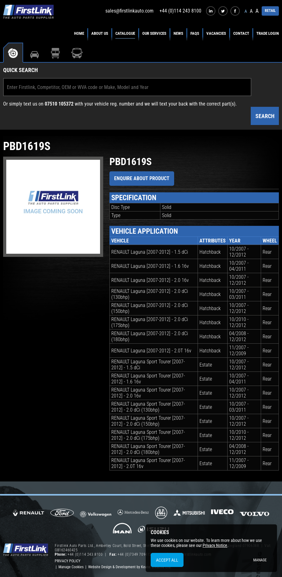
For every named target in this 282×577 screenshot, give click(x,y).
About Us (99, 33)
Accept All (167, 560)
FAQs (194, 33)
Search (264, 116)
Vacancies (216, 33)
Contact (241, 33)
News (178, 33)
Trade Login (267, 33)
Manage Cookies (70, 567)
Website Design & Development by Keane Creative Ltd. (129, 567)
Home (79, 33)
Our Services (154, 33)
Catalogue (125, 33)
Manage (260, 560)
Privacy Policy (67, 561)
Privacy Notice (215, 545)
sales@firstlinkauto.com (129, 11)
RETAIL (270, 10)
